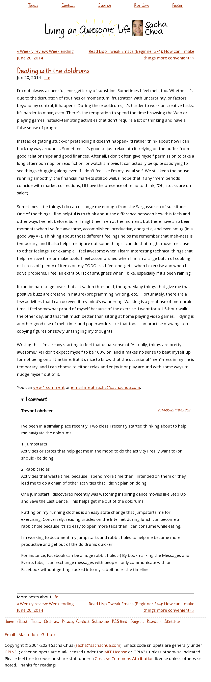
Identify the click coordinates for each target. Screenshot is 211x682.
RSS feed (119, 621)
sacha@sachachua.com (98, 645)
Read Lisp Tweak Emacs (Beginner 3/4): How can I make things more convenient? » (141, 54)
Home (9, 621)
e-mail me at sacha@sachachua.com (105, 387)
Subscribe (100, 621)
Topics (33, 5)
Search (104, 5)
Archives (51, 621)
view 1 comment (49, 387)
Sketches (172, 621)
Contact (68, 5)
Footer (177, 5)
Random (141, 5)
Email (10, 634)
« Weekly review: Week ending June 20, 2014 (45, 54)
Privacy (68, 621)
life (47, 77)
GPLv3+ (12, 652)
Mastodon (28, 634)
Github (48, 634)
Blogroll (137, 621)
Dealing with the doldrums (53, 70)
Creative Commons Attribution (124, 658)
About (22, 621)
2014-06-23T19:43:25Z (173, 410)
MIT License (115, 652)
